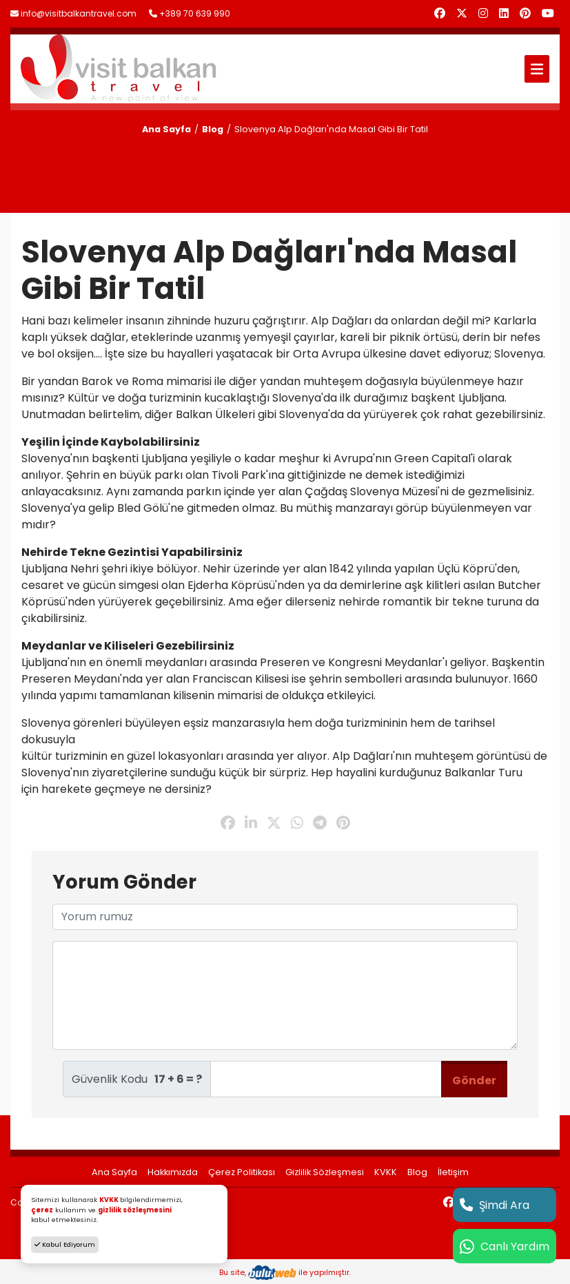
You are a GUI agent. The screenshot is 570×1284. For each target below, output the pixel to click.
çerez (42, 1209)
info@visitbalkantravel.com (73, 13)
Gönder (474, 1080)
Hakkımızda (172, 1172)
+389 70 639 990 (189, 13)
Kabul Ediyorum (64, 1244)
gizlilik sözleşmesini (135, 1209)
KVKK (385, 1172)
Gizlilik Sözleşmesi (324, 1172)
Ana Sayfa (166, 129)
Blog (212, 129)
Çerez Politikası (241, 1172)
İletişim (453, 1172)
